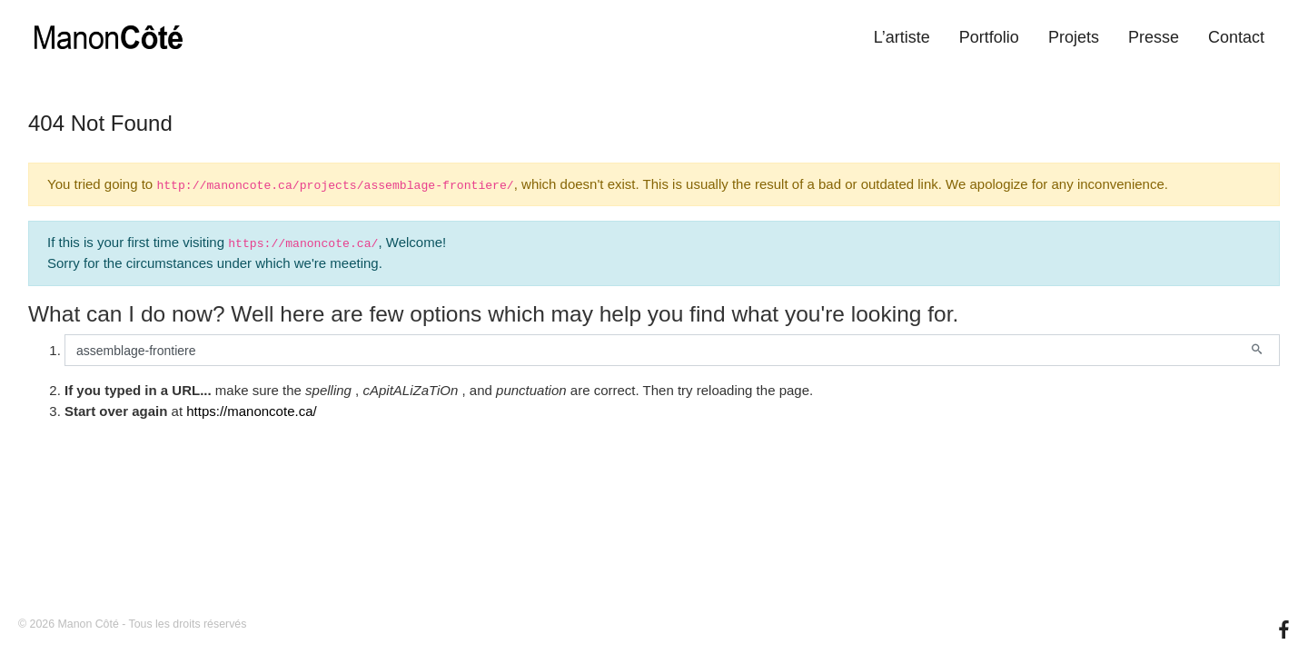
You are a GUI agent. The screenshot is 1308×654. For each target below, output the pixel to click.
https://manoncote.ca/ (251, 411)
